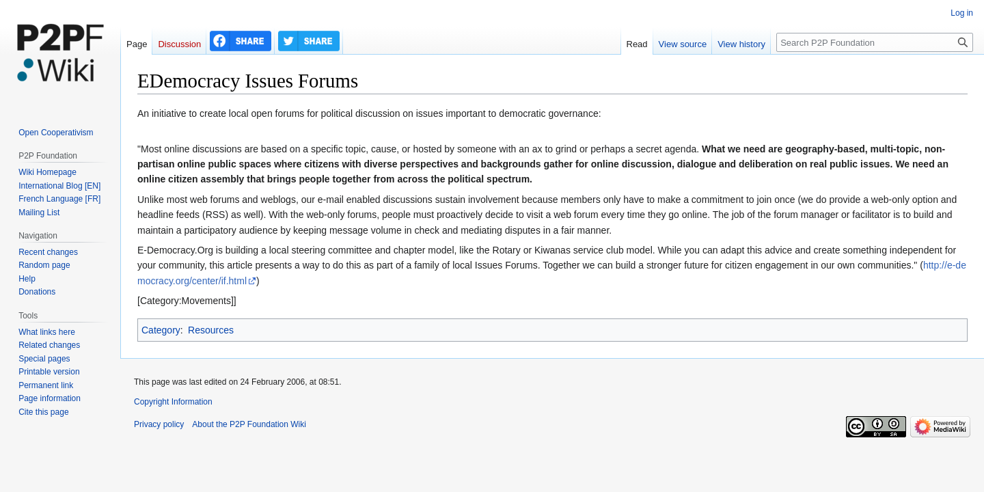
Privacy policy (159, 424)
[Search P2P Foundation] (874, 42)
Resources (211, 330)
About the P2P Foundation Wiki (249, 424)
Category (160, 330)
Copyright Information (173, 402)
